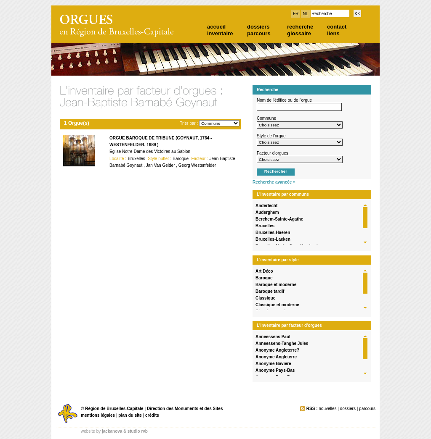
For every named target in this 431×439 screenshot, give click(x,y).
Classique (265, 298)
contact (336, 27)
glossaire (299, 33)
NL (305, 13)
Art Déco (264, 271)
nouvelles (327, 408)
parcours (259, 33)
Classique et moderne (277, 304)
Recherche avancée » (274, 182)
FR (295, 13)
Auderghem (267, 212)
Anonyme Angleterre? (277, 350)
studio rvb (138, 431)
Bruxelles (264, 225)
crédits (152, 415)
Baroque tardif (269, 291)
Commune (266, 118)
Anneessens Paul (272, 336)
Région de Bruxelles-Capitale (114, 408)
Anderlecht (266, 205)
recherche (300, 27)
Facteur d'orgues (272, 153)
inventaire (220, 33)
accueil (216, 27)
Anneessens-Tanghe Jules (281, 343)
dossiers (258, 27)
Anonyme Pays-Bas (275, 370)
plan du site (130, 415)
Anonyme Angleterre (276, 357)
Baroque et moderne (275, 284)
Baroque (264, 278)
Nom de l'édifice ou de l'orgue (284, 100)
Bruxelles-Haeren (272, 232)
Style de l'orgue (271, 136)
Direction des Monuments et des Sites (185, 408)
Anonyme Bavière (273, 363)
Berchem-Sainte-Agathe (279, 219)
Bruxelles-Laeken (272, 239)
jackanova (112, 431)
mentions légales (98, 415)
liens (333, 33)
